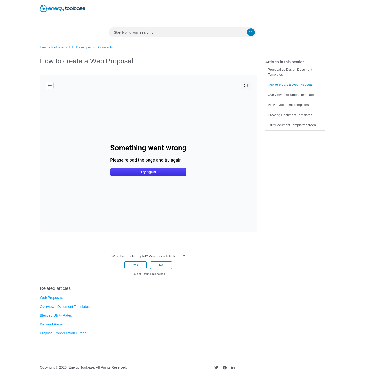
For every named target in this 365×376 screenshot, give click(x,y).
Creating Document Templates (290, 115)
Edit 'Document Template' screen (292, 125)
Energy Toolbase (52, 47)
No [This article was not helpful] (161, 265)
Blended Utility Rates (56, 315)
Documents (104, 47)
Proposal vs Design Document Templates (290, 72)
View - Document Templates (288, 105)
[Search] (182, 32)
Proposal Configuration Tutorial (63, 333)
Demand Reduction (54, 324)
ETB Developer (80, 47)
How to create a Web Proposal (290, 84)
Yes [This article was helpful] (135, 265)
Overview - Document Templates (292, 95)
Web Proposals (51, 298)
